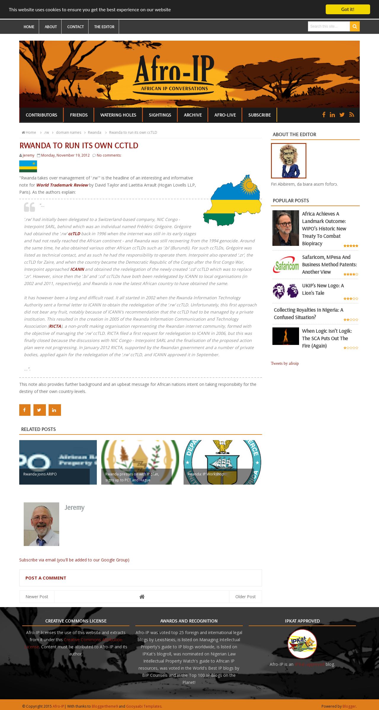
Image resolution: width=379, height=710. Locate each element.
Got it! (347, 9)
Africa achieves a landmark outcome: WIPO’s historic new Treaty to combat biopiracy (324, 228)
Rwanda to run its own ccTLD (130, 132)
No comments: (109, 155)
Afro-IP (58, 706)
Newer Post (36, 596)
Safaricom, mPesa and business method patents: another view (329, 264)
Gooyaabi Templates (143, 706)
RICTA (55, 326)
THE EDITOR (104, 26)
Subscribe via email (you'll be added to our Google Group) (74, 560)
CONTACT (75, 26)
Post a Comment (45, 578)
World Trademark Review (62, 185)
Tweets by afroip (285, 363)
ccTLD (74, 233)
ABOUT (51, 26)
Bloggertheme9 (105, 706)
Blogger (349, 706)
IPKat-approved (310, 664)
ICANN (77, 269)
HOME (29, 26)
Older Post (245, 596)
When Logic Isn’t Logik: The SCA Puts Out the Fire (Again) (327, 338)
